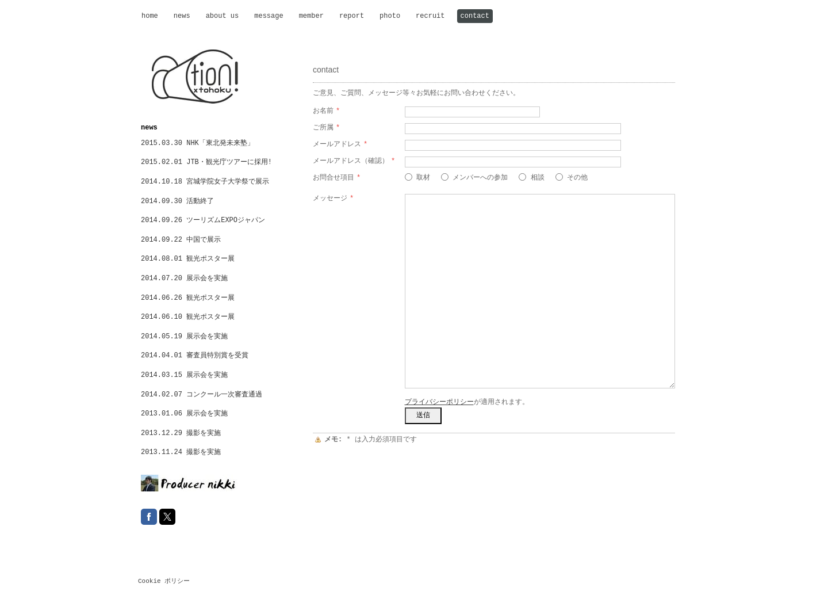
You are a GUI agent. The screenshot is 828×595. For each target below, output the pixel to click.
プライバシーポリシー (439, 402)
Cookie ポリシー (164, 581)
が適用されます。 (467, 402)
